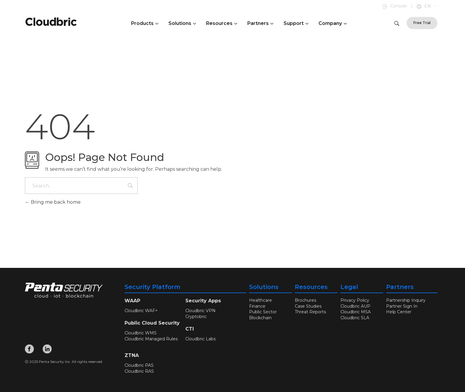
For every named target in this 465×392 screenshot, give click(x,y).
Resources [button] (221, 23)
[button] (430, 7)
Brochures (305, 300)
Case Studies (308, 306)
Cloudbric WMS (141, 333)
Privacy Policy (354, 300)
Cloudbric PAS (139, 365)
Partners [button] (260, 23)
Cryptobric (196, 316)
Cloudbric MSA (355, 311)
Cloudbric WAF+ (141, 310)
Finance (257, 306)
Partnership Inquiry (406, 300)
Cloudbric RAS (139, 371)
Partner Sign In (402, 306)
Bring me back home (53, 202)
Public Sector (263, 311)
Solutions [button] (182, 23)
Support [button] (296, 23)
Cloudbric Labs (200, 339)
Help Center (398, 311)
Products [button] (144, 23)
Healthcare (260, 300)
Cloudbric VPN (200, 310)
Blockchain (260, 317)
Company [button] (333, 23)
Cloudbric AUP (355, 306)
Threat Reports (310, 311)
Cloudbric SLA (354, 317)
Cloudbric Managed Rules (151, 339)
